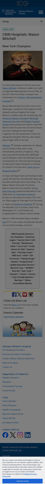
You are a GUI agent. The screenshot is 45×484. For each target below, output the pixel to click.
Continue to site (22, 481)
